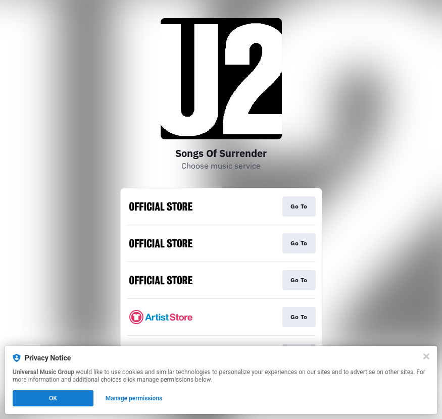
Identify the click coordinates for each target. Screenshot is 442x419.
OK (53, 398)
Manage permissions (134, 398)
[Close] (426, 356)
